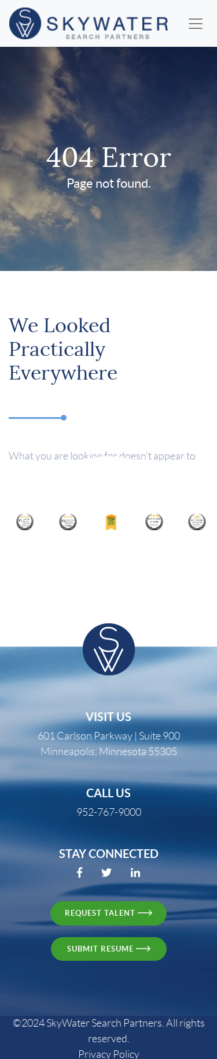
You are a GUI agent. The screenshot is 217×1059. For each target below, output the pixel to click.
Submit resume (108, 949)
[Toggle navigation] (195, 24)
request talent (108, 913)
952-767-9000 (108, 812)
